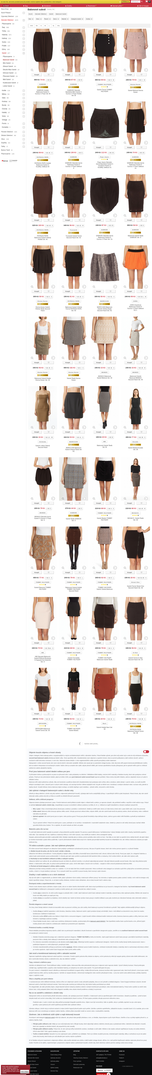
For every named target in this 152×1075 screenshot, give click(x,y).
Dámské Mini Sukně (33, 1058)
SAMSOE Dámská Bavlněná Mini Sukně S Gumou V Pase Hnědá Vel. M (74, 92)
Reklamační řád (77, 1067)
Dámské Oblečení (7, 20)
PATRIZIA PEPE (43, 157)
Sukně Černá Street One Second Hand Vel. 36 (135, 587)
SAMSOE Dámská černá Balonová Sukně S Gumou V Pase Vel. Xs (104, 237)
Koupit (36, 74)
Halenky (5, 35)
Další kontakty (100, 1061)
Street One (135, 582)
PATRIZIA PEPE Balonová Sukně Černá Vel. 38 (136, 731)
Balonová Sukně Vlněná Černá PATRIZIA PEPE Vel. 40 (73, 308)
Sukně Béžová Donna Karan (135, 91)
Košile (4, 90)
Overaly (4, 109)
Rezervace (91, 6)
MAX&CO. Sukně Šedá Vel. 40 (135, 519)
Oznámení (46, 6)
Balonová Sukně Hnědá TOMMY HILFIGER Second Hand (73, 589)
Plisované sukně (8, 76)
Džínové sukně (8, 73)
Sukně (4, 53)
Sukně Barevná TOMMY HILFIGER (42, 588)
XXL (58, 25)
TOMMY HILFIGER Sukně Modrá (73, 729)
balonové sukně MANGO (97, 921)
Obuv (3, 139)
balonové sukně (50, 1017)
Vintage (4, 120)
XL (53, 25)
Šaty (3, 27)
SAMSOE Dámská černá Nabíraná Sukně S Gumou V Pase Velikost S (73, 165)
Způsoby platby (55, 1061)
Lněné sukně (7, 86)
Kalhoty (4, 38)
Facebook (122, 1054)
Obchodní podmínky (79, 1064)
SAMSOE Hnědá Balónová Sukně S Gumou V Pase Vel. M (42, 92)
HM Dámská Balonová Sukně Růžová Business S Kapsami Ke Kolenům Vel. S (42, 659)
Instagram (122, 1061)
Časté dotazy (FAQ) (56, 1054)
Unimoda (42, 442)
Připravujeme (6, 24)
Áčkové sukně (8, 66)
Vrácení (53, 1064)
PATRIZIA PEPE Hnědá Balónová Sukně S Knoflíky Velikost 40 (43, 164)
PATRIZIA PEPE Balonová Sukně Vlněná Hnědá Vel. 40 (42, 237)
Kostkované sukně (9, 83)
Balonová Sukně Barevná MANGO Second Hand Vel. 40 (135, 377)
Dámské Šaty (54, 1071)
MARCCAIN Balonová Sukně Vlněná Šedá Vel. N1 (73, 449)
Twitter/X (121, 1058)
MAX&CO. (135, 513)
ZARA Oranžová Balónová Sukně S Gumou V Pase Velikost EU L (135, 307)
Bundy (4, 105)
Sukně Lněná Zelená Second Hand (42, 446)
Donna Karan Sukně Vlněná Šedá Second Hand (42, 308)
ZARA (135, 301)
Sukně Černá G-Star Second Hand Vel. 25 (135, 658)
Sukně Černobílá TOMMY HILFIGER (73, 658)
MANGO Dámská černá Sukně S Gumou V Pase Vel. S (42, 518)
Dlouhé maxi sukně (9, 69)
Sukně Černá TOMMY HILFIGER (104, 90)
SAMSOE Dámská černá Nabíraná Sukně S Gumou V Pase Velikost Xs (135, 165)
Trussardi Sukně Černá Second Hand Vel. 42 (74, 236)
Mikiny (4, 94)
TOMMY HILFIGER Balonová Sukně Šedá (104, 658)
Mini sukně (7, 63)
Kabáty (4, 112)
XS (37, 25)
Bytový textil (5, 150)
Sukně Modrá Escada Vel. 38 (135, 448)
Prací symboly (77, 1061)
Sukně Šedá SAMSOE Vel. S (73, 519)
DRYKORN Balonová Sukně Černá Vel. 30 (42, 729)
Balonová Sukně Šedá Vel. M (104, 446)
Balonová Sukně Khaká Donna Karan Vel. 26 (43, 379)
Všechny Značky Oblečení (80, 1058)
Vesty (4, 116)
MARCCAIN (104, 301)
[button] (49, 80)
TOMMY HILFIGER (104, 84)
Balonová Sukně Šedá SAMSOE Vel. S (135, 236)
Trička (4, 31)
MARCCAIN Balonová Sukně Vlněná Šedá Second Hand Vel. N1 (104, 308)
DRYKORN (42, 723)
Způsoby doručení (56, 1058)
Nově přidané (6, 13)
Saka (3, 98)
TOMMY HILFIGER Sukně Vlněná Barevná (105, 588)
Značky (68, 6)
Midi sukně (7, 79)
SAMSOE (42, 84)
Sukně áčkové (32, 1061)
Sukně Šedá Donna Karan (73, 379)
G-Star (135, 652)
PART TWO (73, 942)
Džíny (4, 49)
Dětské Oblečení (7, 135)
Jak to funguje (143, 6)
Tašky (3, 146)
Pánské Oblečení (7, 132)
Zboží (6, 6)
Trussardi (73, 230)
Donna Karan (135, 84)
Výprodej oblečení (7, 16)
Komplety (5, 127)
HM (104, 441)
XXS (31, 25)
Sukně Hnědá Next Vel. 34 (105, 728)
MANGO (104, 372)
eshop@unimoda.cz (101, 1058)
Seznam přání (117, 6)
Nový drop (5, 9)
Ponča (4, 123)
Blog (74, 1054)
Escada (135, 442)
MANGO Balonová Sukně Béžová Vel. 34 (104, 377)
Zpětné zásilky (55, 1067)
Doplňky (4, 143)
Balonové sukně (8, 60)
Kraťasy (4, 101)
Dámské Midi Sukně (33, 1074)
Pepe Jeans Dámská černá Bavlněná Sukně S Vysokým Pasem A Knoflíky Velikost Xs (104, 164)
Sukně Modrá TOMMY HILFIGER (104, 519)
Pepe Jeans (104, 157)
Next (104, 723)
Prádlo (4, 46)
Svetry (4, 42)
